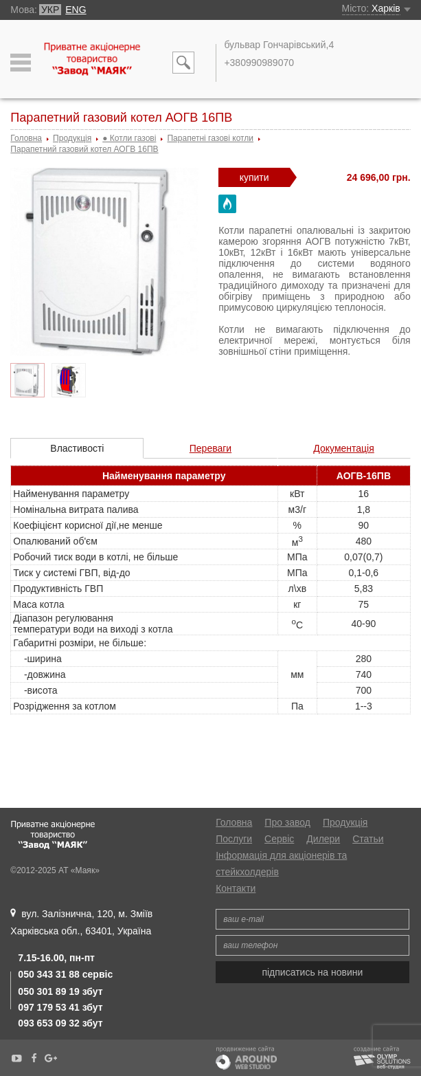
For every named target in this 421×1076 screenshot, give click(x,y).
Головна (234, 822)
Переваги (210, 448)
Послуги (234, 838)
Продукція (345, 822)
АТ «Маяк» (92, 67)
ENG (75, 9)
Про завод (287, 822)
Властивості (77, 448)
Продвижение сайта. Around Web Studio (246, 1061)
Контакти (235, 888)
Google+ (51, 1058)
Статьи (367, 838)
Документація (343, 448)
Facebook (33, 1058)
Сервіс (279, 838)
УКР (50, 9)
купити (254, 177)
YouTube (16, 1058)
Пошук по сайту (183, 65)
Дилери (323, 838)
